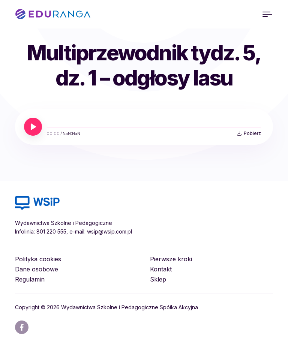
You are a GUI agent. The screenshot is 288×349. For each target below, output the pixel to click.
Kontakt (161, 269)
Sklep (158, 279)
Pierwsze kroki (171, 259)
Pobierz (252, 133)
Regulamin (30, 279)
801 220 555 (51, 231)
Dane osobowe (36, 269)
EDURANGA (52, 14)
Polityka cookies (38, 259)
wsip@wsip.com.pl (109, 231)
